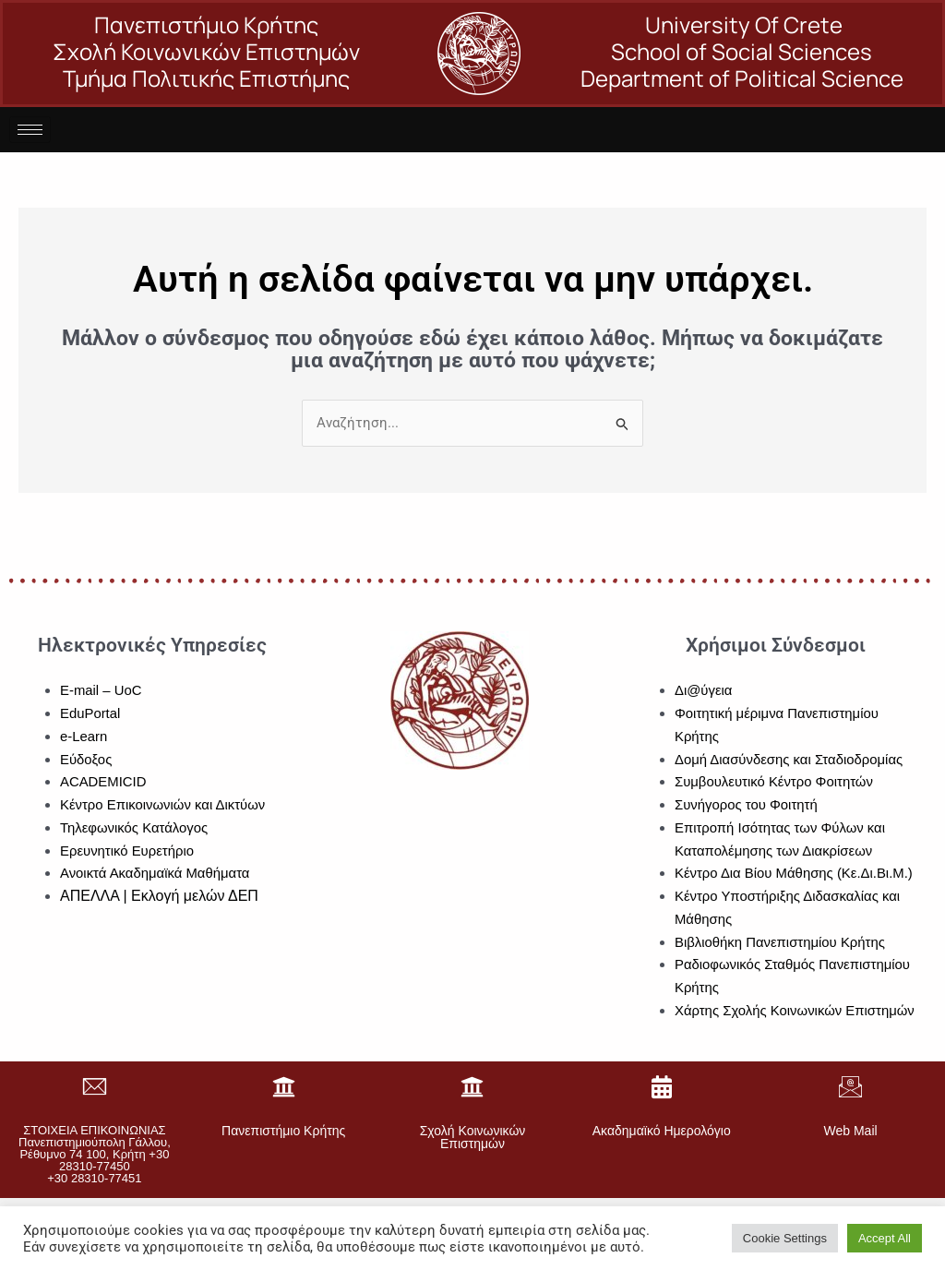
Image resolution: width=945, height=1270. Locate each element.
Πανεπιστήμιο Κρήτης (283, 1130)
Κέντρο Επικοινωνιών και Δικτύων (163, 804)
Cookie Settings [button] (785, 1238)
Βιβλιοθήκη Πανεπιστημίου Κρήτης (781, 942)
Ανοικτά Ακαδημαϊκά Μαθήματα (155, 873)
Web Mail (851, 1130)
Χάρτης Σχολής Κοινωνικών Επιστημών (795, 1010)
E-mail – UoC (101, 690)
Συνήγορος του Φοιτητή (747, 804)
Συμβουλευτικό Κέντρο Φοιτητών (775, 781)
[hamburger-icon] (30, 129)
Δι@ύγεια (704, 690)
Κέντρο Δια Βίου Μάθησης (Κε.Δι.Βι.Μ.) (795, 873)
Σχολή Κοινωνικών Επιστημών (473, 1137)
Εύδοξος (86, 759)
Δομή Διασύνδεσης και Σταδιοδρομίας (789, 759)
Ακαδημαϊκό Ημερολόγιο (661, 1130)
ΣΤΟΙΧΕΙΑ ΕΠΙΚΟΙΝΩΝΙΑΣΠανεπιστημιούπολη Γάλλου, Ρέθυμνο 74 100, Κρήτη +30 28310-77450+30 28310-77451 (94, 1154)
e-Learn (84, 736)
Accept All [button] (884, 1238)
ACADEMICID (103, 781)
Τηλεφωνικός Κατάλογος (134, 827)
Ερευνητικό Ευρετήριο (127, 850)
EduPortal (90, 713)
